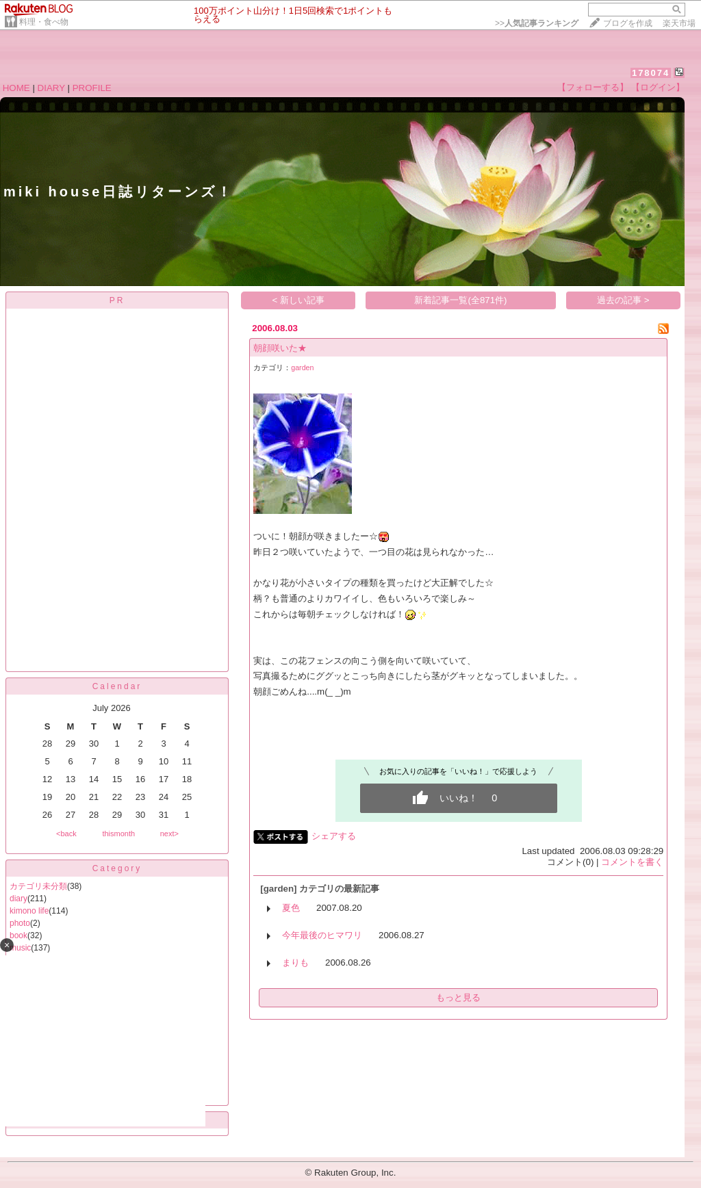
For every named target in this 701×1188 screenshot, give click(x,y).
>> (536, 23)
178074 (651, 73)
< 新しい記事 (298, 300)
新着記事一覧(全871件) (460, 300)
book (18, 935)
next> (169, 833)
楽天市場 (679, 23)
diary (18, 898)
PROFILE (92, 88)
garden (302, 367)
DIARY (51, 88)
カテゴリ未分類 (38, 886)
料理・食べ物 (43, 22)
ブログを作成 (627, 23)
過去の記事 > (623, 300)
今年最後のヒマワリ (322, 935)
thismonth (118, 833)
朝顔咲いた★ (280, 348)
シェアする (333, 836)
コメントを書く (632, 862)
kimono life (29, 911)
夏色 (291, 908)
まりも (295, 962)
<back (66, 833)
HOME (16, 88)
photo (20, 923)
